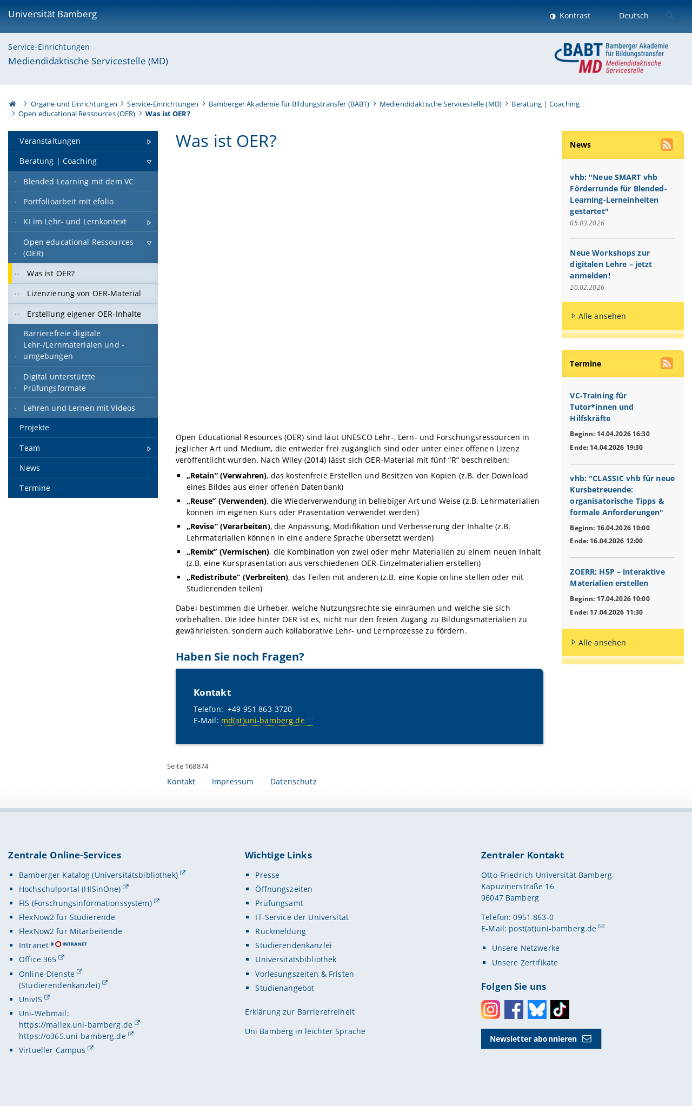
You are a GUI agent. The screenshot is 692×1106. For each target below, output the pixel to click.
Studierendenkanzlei (293, 946)
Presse (267, 875)
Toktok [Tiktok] (559, 1010)
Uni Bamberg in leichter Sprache (305, 1032)
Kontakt (181, 782)
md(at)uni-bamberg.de (263, 721)
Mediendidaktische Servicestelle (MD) (88, 61)
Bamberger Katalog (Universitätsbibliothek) (98, 875)
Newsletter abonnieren (533, 1039)
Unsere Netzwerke (526, 948)
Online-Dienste (47, 974)
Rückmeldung (280, 932)
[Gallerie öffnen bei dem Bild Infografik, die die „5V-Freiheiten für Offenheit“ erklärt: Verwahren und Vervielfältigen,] (359, 293)
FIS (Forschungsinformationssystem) (85, 903)
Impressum (233, 782)
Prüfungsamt (279, 903)
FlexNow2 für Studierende (67, 917)
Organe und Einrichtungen (74, 104)
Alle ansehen (602, 316)
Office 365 (37, 960)
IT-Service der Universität (302, 917)
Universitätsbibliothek (295, 960)
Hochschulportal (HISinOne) (70, 889)
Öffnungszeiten (283, 889)
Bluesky (537, 1010)
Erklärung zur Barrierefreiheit (300, 1012)
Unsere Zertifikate (525, 962)
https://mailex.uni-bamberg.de (75, 1025)
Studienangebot (284, 988)
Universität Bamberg (52, 14)
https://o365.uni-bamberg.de (72, 1036)
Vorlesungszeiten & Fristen (304, 974)
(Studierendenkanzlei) (59, 985)
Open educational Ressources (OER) (77, 113)
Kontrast (573, 15)
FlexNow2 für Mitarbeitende (71, 932)
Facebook (513, 1010)
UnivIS (30, 999)
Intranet (34, 946)
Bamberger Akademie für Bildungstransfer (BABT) (289, 104)
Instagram (490, 1010)
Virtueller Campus (52, 1050)
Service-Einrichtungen (49, 47)
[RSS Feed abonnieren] (667, 146)
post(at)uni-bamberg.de (552, 929)
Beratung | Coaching (545, 104)
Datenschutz (293, 782)
